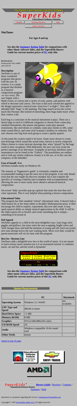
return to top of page (11, 341)
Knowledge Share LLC (25, 402)
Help (44, 389)
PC (45, 52)
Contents (67, 384)
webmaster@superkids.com (50, 397)
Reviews (56, 384)
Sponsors (35, 389)
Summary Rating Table (32, 47)
